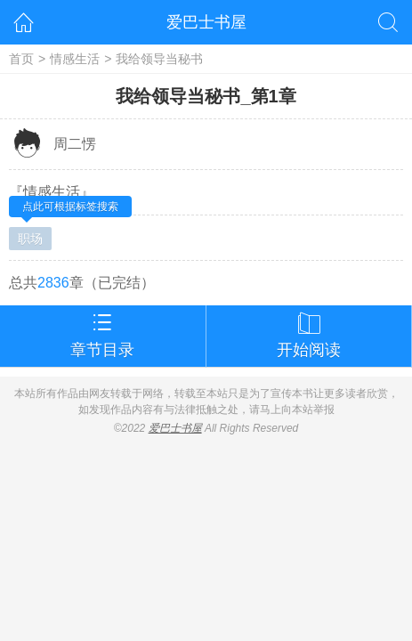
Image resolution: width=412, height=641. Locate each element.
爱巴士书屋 (206, 22)
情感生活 (75, 59)
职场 (30, 238)
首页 (21, 59)
